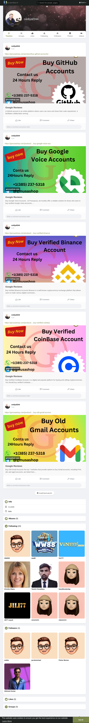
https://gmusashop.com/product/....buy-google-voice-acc (28, 144)
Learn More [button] (7, 721)
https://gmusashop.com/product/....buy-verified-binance (27, 233)
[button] (48, 3)
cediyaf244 (31, 19)
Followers (13, 628)
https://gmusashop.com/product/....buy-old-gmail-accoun (28, 412)
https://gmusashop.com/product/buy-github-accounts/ (26, 54)
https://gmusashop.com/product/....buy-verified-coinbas (27, 323)
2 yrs (12, 49)
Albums (12, 519)
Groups (12, 707)
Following (13, 526)
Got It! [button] (80, 720)
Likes (11, 699)
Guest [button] (82, 2)
